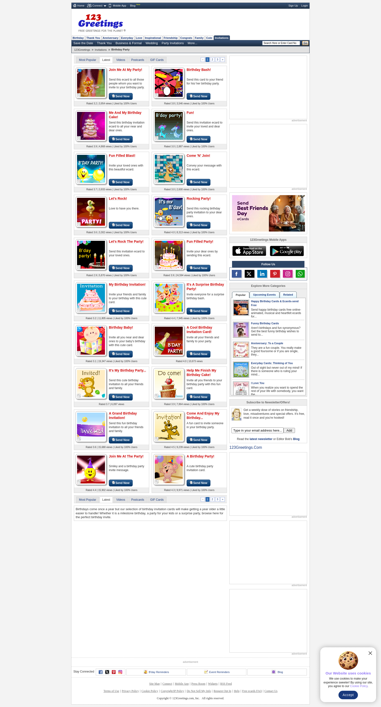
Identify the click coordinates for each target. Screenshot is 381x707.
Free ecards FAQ (252, 691)
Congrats (186, 37)
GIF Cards (157, 60)
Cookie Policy (149, 691)
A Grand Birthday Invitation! (123, 415)
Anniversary (111, 37)
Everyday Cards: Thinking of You (272, 363)
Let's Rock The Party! (126, 241)
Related (288, 294)
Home (80, 5)
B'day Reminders (156, 672)
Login (304, 5)
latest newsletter (261, 439)
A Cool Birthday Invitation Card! (199, 329)
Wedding (152, 43)
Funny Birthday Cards (265, 323)
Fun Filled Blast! (122, 156)
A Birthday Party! (200, 456)
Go (305, 43)
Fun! (190, 113)
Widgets (213, 683)
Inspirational (153, 37)
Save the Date (83, 43)
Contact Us (270, 691)
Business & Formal (129, 43)
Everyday (127, 37)
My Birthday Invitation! (127, 284)
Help (236, 691)
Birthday (78, 37)
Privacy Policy (130, 691)
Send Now (121, 96)
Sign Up (293, 5)
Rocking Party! (199, 198)
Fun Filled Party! (200, 241)
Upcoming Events (264, 294)
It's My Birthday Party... (127, 370)
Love (139, 37)
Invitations (221, 37)
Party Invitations (173, 43)
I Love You (257, 383)
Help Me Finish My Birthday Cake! (201, 372)
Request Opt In (222, 691)
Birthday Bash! (199, 70)
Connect (97, 5)
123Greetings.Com (245, 447)
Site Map (154, 683)
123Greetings (82, 49)
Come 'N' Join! (198, 156)
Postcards (137, 60)
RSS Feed (226, 683)
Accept (348, 695)
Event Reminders (217, 672)
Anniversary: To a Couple (267, 343)
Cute (209, 37)
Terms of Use (111, 691)
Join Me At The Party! (126, 456)
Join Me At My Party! (125, 70)
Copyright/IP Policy (172, 691)
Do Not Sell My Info (199, 691)
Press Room (198, 683)
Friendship (171, 37)
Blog (132, 5)
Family (199, 37)
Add (289, 430)
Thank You (93, 37)
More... (192, 43)
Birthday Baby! (121, 327)
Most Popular (87, 60)
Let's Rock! (118, 198)
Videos (120, 60)
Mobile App (119, 5)
